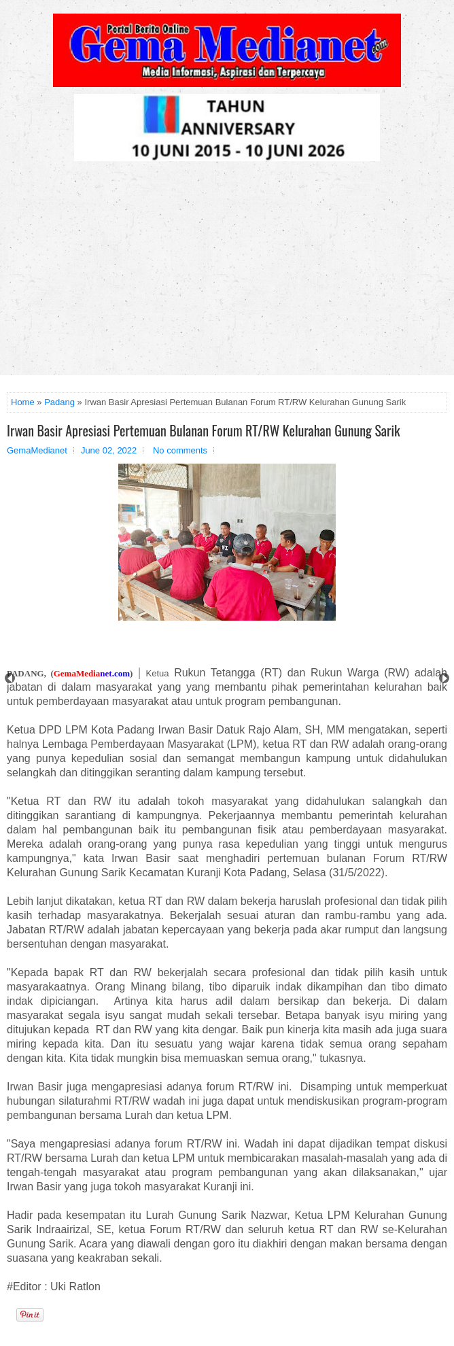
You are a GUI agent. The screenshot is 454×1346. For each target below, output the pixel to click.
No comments (180, 450)
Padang (59, 402)
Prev (10, 678)
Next (444, 678)
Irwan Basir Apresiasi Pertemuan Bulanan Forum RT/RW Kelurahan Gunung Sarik (203, 430)
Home (23, 402)
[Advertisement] (227, 273)
